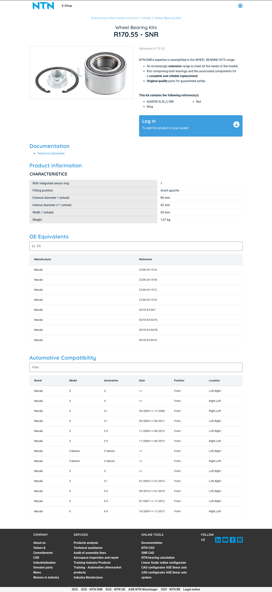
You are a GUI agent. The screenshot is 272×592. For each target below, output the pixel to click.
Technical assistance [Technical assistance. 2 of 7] (88, 548)
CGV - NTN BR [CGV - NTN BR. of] (170, 589)
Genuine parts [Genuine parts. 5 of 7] (43, 567)
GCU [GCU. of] (75, 589)
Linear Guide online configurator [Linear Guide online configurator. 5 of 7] (163, 562)
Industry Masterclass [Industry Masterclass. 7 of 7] (88, 577)
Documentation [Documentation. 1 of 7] (151, 543)
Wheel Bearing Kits (167, 18)
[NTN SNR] (43, 6)
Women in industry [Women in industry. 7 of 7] (46, 577)
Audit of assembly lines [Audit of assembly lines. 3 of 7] (90, 553)
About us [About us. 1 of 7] (39, 543)
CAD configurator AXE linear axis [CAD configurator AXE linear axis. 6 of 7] (164, 567)
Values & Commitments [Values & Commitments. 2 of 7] (43, 550)
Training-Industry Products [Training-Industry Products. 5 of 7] (92, 562)
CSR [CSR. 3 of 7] (36, 557)
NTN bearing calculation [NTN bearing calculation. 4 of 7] (158, 557)
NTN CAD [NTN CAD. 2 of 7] (147, 548)
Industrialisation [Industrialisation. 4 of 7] (44, 562)
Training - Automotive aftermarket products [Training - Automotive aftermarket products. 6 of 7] (97, 570)
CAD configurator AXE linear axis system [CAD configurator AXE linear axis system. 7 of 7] (164, 575)
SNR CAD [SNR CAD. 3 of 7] (147, 553)
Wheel (146, 18)
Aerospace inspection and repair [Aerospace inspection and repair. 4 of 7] (96, 557)
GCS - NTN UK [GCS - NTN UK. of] (115, 589)
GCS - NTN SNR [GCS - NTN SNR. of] (92, 589)
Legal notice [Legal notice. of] (191, 589)
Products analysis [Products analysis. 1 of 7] (86, 543)
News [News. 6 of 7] (37, 572)
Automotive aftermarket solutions (115, 18)
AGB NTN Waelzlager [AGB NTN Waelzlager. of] (143, 589)
